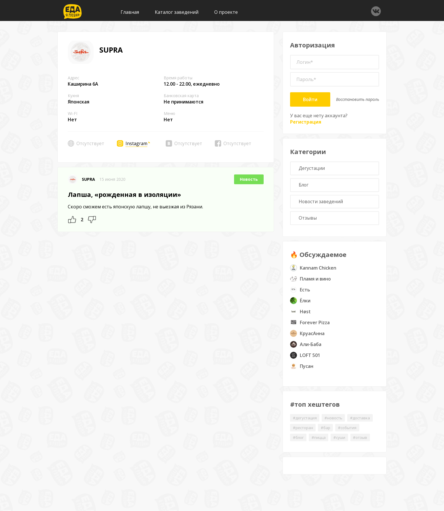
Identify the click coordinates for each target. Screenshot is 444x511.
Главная (130, 12)
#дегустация (305, 420)
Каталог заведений (176, 12)
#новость (335, 420)
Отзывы (308, 220)
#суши (341, 440)
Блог (304, 186)
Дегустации (312, 169)
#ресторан (303, 430)
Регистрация (305, 122)
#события (350, 430)
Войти (310, 99)
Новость (249, 179)
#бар (327, 430)
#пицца (320, 440)
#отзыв (363, 440)
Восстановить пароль (357, 99)
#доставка (363, 420)
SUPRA (88, 179)
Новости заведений (321, 203)
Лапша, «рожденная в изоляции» (124, 194)
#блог (299, 440)
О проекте (226, 12)
